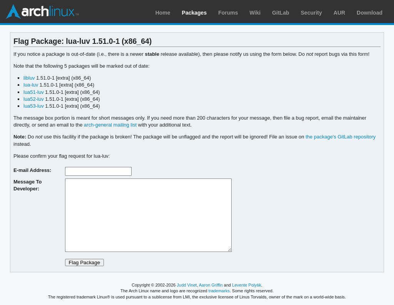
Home (162, 13)
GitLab (280, 13)
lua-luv (30, 85)
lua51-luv (33, 92)
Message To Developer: (27, 185)
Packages (194, 13)
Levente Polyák (246, 285)
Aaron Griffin (211, 285)
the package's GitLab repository (341, 137)
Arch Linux (42, 11)
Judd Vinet (187, 285)
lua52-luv (33, 99)
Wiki (255, 13)
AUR (339, 13)
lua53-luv (33, 106)
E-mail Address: (32, 170)
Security (311, 13)
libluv (29, 78)
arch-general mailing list (110, 125)
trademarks (219, 290)
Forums (228, 13)
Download (369, 13)
